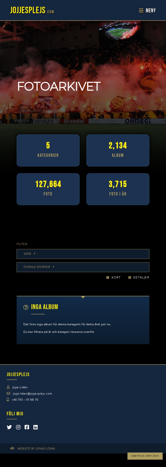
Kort (116, 277)
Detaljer (141, 277)
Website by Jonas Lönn (36, 448)
